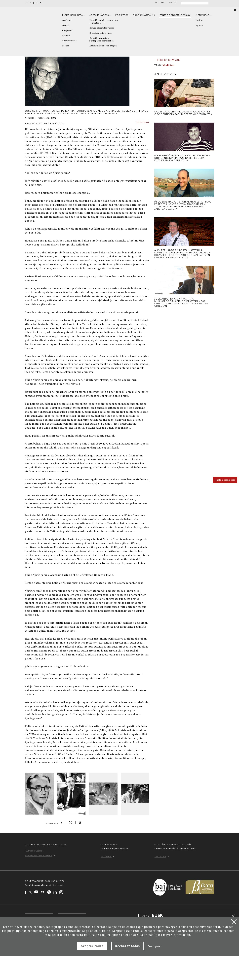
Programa (144, 15)
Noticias (199, 20)
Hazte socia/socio (225, 480)
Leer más (146, 934)
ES (31, 3)
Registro (159, 3)
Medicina (168, 65)
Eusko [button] (73, 15)
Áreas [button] (100, 15)
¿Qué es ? (66, 20)
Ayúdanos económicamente (40, 855)
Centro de (175, 15)
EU (27, 3)
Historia (66, 25)
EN (40, 3)
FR (36, 3)
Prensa (65, 46)
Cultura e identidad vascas (101, 28)
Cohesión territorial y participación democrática (101, 39)
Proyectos (121, 15)
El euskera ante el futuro (101, 33)
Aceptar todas (92, 946)
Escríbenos (107, 856)
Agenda (199, 25)
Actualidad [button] (204, 15)
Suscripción (162, 856)
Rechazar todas (127, 946)
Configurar (155, 946)
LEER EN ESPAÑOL (168, 60)
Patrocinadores (69, 40)
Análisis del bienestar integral (103, 46)
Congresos (67, 30)
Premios (66, 35)
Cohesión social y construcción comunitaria (103, 21)
